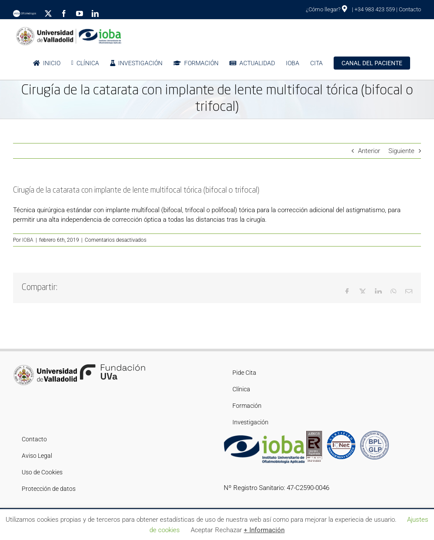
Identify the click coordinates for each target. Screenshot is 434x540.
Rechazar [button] (228, 530)
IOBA (27, 240)
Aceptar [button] (202, 530)
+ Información (264, 530)
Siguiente (401, 151)
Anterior (369, 151)
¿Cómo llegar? (326, 9)
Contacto (410, 9)
